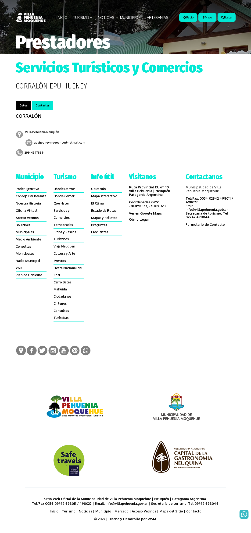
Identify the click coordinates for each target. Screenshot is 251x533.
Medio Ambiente (28, 239)
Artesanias (157, 17)
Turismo (81, 17)
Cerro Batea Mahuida (63, 285)
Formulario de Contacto (205, 224)
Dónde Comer (64, 196)
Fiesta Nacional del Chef (68, 271)
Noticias (106, 17)
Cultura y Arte (64, 253)
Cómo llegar (139, 219)
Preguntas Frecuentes (99, 228)
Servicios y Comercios (62, 213)
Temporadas (63, 225)
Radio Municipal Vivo (28, 264)
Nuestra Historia (28, 203)
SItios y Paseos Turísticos (65, 235)
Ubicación (98, 189)
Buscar (226, 17)
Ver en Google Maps (145, 213)
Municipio (129, 17)
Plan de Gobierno (29, 275)
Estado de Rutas (103, 210)
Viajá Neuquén (64, 246)
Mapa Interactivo (104, 196)
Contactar (42, 105)
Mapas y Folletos (104, 218)
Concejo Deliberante (31, 196)
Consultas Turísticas (61, 314)
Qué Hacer (61, 203)
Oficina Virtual (26, 210)
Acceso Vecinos (27, 218)
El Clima (97, 203)
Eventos (60, 261)
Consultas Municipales (25, 249)
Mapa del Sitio (171, 511)
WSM (152, 519)
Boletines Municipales (25, 228)
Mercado (122, 511)
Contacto (193, 511)
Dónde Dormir (64, 189)
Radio (188, 17)
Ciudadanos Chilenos (62, 299)
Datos (23, 105)
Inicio (61, 17)
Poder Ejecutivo (27, 189)
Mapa (207, 17)
